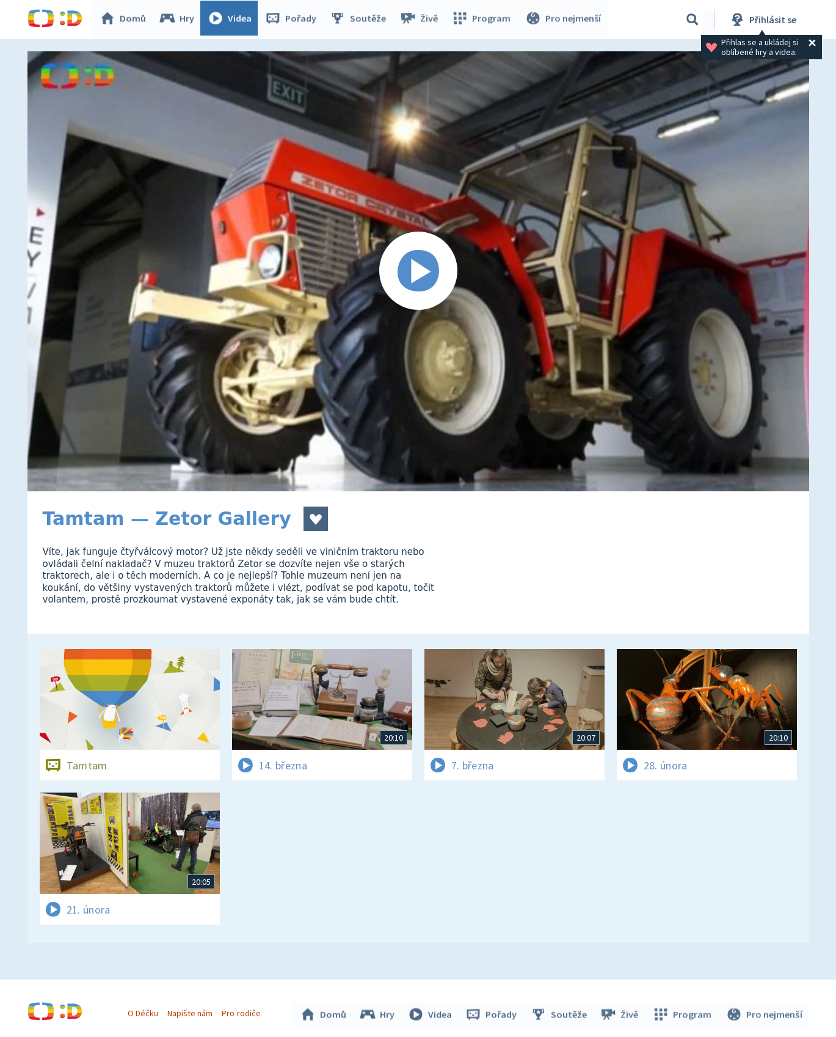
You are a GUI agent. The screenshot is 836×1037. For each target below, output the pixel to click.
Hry (180, 19)
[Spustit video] (418, 271)
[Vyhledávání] (692, 19)
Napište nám (191, 1011)
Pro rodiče (243, 1011)
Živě (421, 19)
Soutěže (361, 19)
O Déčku (144, 1011)
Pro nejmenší (563, 19)
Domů (126, 19)
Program (483, 19)
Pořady (293, 19)
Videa (232, 19)
